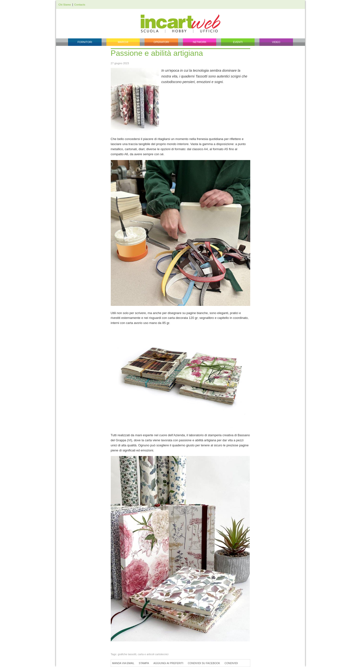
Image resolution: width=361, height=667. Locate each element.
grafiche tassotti (127, 654)
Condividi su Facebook (204, 663)
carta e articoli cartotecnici (153, 654)
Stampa (144, 663)
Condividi (231, 663)
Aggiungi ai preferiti (168, 663)
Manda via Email (123, 663)
